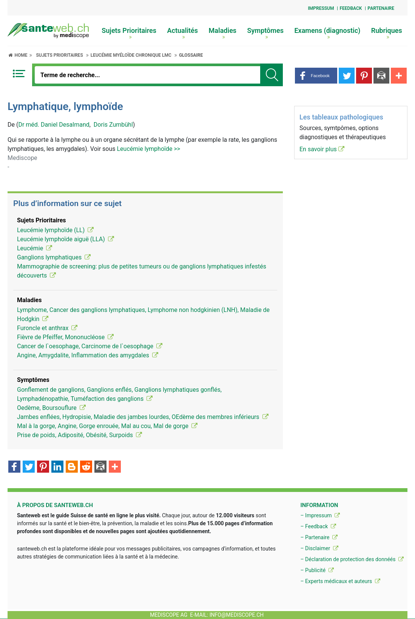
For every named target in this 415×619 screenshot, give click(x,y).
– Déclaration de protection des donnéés (352, 559)
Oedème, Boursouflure (51, 407)
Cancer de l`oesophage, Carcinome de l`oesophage (89, 346)
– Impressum (320, 515)
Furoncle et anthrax (47, 328)
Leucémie (34, 248)
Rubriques (386, 32)
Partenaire (380, 8)
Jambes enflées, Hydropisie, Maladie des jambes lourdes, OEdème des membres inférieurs (142, 416)
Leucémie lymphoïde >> (148, 148)
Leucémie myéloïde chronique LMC (131, 55)
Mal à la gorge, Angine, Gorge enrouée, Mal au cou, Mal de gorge (107, 426)
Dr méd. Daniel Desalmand (53, 124)
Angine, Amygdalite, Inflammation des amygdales (87, 355)
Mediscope (22, 157)
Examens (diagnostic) (327, 32)
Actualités (182, 32)
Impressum (321, 8)
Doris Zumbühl (113, 124)
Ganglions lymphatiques (54, 257)
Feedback (350, 8)
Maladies (223, 32)
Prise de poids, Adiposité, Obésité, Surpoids (79, 435)
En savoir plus (321, 149)
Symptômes (265, 32)
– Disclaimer (319, 548)
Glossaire (191, 55)
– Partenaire (318, 537)
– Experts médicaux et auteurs (340, 581)
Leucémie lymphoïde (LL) (55, 230)
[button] (316, 76)
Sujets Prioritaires (129, 32)
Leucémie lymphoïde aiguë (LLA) (65, 239)
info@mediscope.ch (237, 615)
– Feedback (318, 526)
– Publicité (316, 570)
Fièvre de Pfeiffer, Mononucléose (65, 337)
